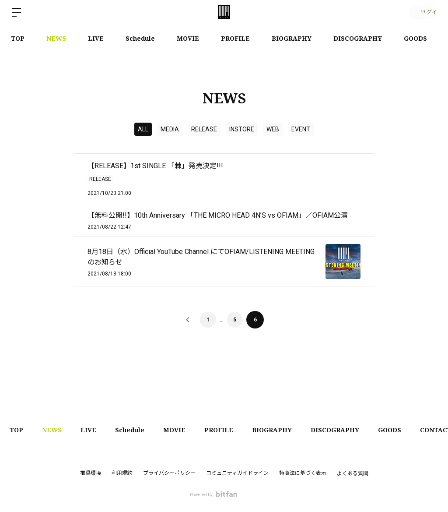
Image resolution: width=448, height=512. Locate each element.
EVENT (300, 129)
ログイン (422, 12)
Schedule (140, 38)
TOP (17, 38)
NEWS (56, 38)
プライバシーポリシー (169, 473)
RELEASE (204, 129)
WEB (272, 129)
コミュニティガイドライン (237, 473)
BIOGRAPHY (292, 38)
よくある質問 (352, 473)
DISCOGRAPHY (357, 38)
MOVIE (188, 38)
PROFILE (235, 38)
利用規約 (122, 473)
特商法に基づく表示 (302, 473)
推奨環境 (90, 473)
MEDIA (170, 129)
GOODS (415, 38)
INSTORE (241, 129)
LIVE (96, 38)
